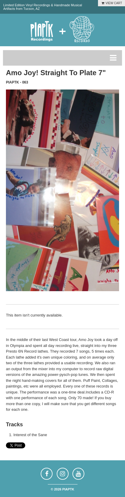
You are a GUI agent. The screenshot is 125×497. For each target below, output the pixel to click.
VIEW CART (111, 3)
